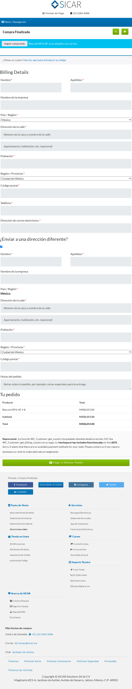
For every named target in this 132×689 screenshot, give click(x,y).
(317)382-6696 (79, 13)
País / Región (9, 114)
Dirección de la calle (13, 126)
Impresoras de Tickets (20, 555)
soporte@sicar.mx (80, 586)
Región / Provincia (13, 173)
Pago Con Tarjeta (19, 606)
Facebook (20, 485)
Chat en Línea (77, 580)
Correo (21, 643)
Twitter (111, 485)
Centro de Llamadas (29, 634)
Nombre (6, 80)
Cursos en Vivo (78, 549)
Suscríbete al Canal (51, 485)
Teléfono (7, 203)
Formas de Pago (53, 13)
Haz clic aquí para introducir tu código (44, 60)
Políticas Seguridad (88, 661)
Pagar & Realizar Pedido (66, 462)
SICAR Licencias (17, 544)
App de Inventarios (79, 523)
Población (7, 156)
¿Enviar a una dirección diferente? (34, 239)
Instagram (81, 485)
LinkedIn (20, 492)
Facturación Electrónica (81, 529)
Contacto (15, 617)
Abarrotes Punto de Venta (22, 512)
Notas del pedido (11, 376)
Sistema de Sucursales (80, 518)
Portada (12, 478)
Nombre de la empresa (14, 97)
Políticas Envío (32, 661)
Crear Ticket (77, 569)
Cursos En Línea (79, 544)
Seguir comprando (14, 43)
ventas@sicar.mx (26, 643)
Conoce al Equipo (19, 600)
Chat (20, 652)
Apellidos (77, 80)
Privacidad (110, 661)
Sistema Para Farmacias (21, 518)
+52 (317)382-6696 (41, 634)
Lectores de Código (19, 560)
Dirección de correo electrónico (20, 220)
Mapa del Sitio (17, 612)
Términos (13, 661)
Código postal (10, 185)
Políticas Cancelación (59, 661)
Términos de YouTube (20, 670)
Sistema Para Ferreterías (21, 523)
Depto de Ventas (23, 652)
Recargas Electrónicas (80, 512)
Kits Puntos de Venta (19, 549)
